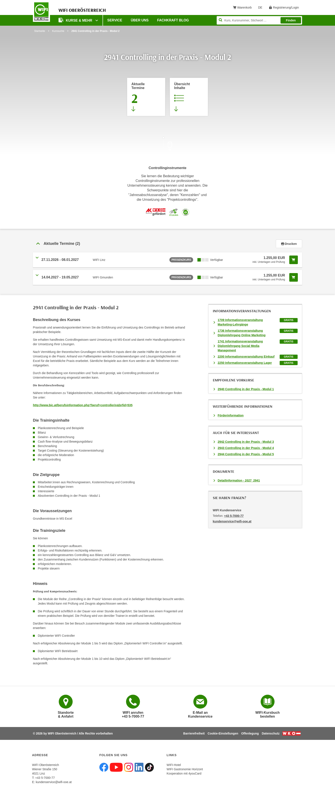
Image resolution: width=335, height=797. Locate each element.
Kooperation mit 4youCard (184, 773)
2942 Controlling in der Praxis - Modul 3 (246, 441)
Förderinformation (231, 415)
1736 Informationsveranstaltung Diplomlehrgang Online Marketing (242, 333)
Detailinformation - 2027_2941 (239, 480)
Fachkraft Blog (173, 20)
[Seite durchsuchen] (259, 20)
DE (261, 8)
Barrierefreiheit (194, 733)
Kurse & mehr (76, 20)
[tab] (167, 243)
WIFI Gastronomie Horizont (185, 769)
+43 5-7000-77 (234, 515)
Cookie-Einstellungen (223, 733)
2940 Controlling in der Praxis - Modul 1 (246, 389)
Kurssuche (58, 31)
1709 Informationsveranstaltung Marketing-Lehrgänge (240, 322)
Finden (291, 20)
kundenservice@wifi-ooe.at (54, 782)
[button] (154, 243)
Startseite (39, 31)
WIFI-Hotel (174, 765)
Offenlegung (250, 733)
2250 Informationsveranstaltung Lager (245, 362)
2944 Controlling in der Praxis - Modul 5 (246, 454)
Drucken (289, 243)
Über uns (140, 20)
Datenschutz (270, 733)
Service (114, 20)
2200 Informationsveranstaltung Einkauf (246, 356)
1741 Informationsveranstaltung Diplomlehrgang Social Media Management (240, 346)
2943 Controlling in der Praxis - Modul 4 (246, 448)
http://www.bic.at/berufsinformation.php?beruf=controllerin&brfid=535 (82, 405)
